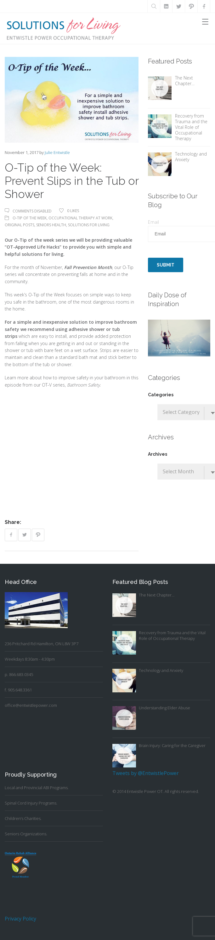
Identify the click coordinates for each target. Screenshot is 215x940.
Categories (160, 394)
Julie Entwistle (57, 152)
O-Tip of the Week (30, 218)
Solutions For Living (89, 225)
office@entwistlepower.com (31, 705)
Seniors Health (51, 225)
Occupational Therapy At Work (80, 218)
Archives (157, 454)
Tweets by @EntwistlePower (145, 773)
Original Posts (19, 225)
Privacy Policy (20, 918)
